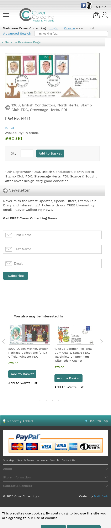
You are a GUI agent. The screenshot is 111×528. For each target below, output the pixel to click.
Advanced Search (17, 33)
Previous (3, 341)
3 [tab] (52, 400)
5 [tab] (65, 400)
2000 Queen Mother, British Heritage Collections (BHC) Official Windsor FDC (28, 352)
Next (101, 341)
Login (53, 28)
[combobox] (71, 33)
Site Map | (9, 460)
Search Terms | (26, 460)
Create (69, 28)
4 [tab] (59, 400)
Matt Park (101, 496)
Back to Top (98, 421)
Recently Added (20, 421)
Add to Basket (22, 374)
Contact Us (68, 460)
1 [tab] (40, 400)
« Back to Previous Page (21, 42)
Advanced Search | (49, 460)
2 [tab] (46, 400)
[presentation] (34, 290)
